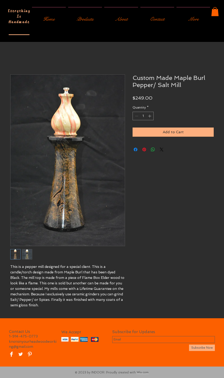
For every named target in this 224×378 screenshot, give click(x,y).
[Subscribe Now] (202, 348)
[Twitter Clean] (20, 354)
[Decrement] (136, 116)
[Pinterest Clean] (29, 354)
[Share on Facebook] (135, 149)
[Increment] (150, 116)
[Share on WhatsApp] (153, 149)
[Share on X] (161, 149)
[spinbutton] (143, 116)
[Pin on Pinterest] (144, 149)
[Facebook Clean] (11, 354)
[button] (215, 11)
